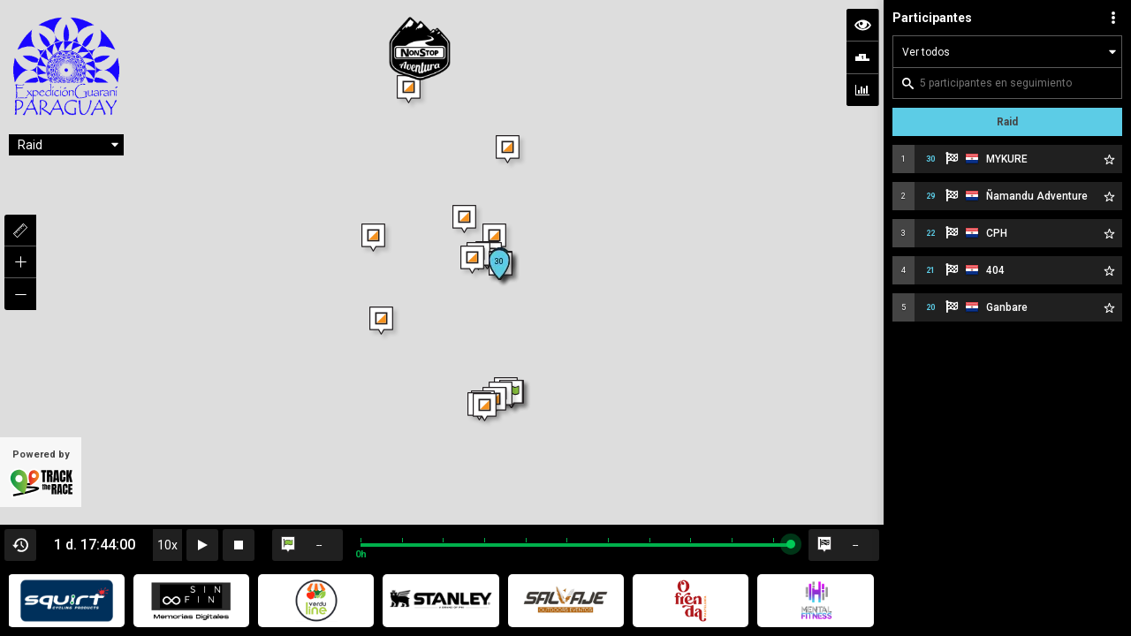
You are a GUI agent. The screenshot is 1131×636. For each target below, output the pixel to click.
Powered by (40, 473)
